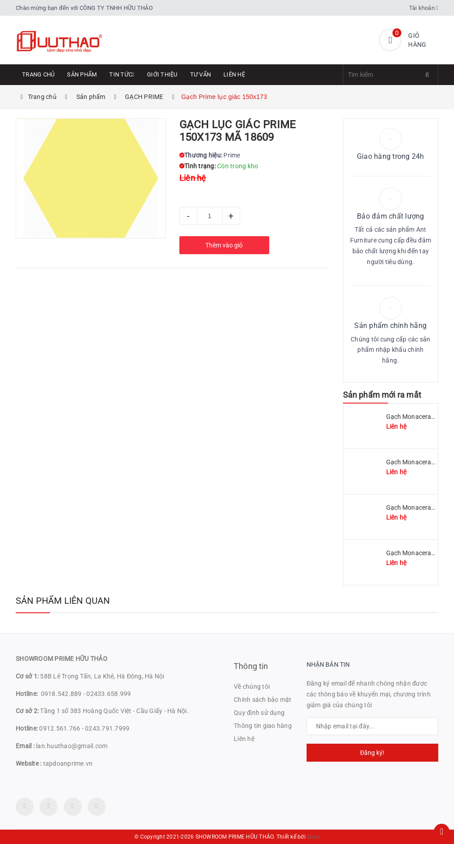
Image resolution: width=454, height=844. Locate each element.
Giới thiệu (162, 74)
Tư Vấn (200, 74)
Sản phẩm (82, 74)
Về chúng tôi (252, 686)
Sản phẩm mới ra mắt (382, 395)
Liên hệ (234, 74)
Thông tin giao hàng (263, 725)
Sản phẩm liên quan (63, 600)
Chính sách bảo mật (263, 699)
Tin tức (121, 74)
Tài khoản (424, 7)
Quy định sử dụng (259, 712)
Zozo (313, 837)
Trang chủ (38, 74)
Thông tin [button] (251, 666)
